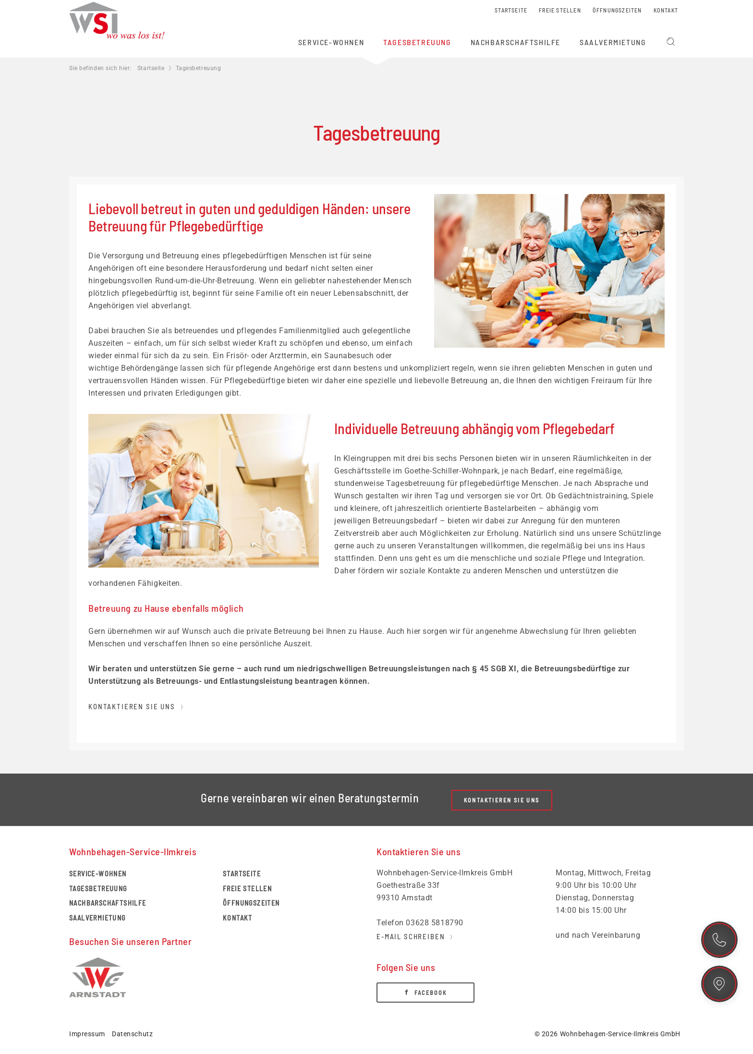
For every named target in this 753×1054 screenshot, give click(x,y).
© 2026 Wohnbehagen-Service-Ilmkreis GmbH (607, 1034)
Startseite (151, 68)
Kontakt (719, 940)
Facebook (430, 992)
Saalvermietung (97, 918)
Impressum (87, 1034)
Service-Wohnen (98, 874)
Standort (719, 984)
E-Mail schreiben (410, 936)
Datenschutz (132, 1034)
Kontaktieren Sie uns (131, 706)
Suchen (671, 42)
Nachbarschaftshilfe (107, 903)
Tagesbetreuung (98, 888)
